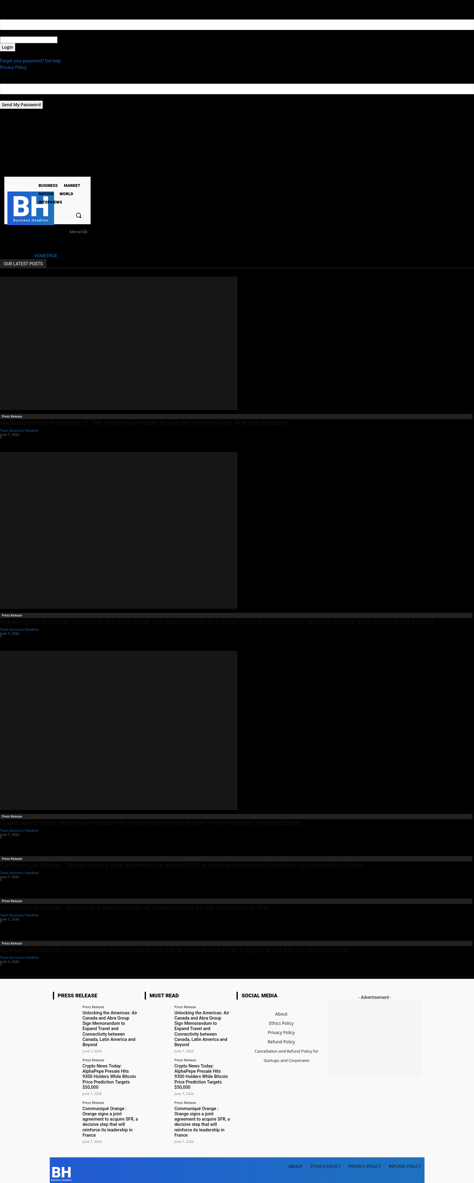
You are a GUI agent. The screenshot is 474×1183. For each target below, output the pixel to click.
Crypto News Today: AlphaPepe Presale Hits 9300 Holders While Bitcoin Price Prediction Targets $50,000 (150, 823)
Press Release (12, 416)
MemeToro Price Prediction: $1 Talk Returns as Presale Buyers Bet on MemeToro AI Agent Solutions (143, 423)
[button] (79, 215)
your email (10, 97)
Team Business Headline (19, 430)
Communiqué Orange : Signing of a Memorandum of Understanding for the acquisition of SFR (134, 907)
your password (72, 39)
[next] (85, 231)
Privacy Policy (13, 67)
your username (14, 33)
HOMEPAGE (46, 255)
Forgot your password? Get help (30, 60)
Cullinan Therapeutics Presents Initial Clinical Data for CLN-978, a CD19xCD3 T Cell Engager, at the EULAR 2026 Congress (174, 950)
